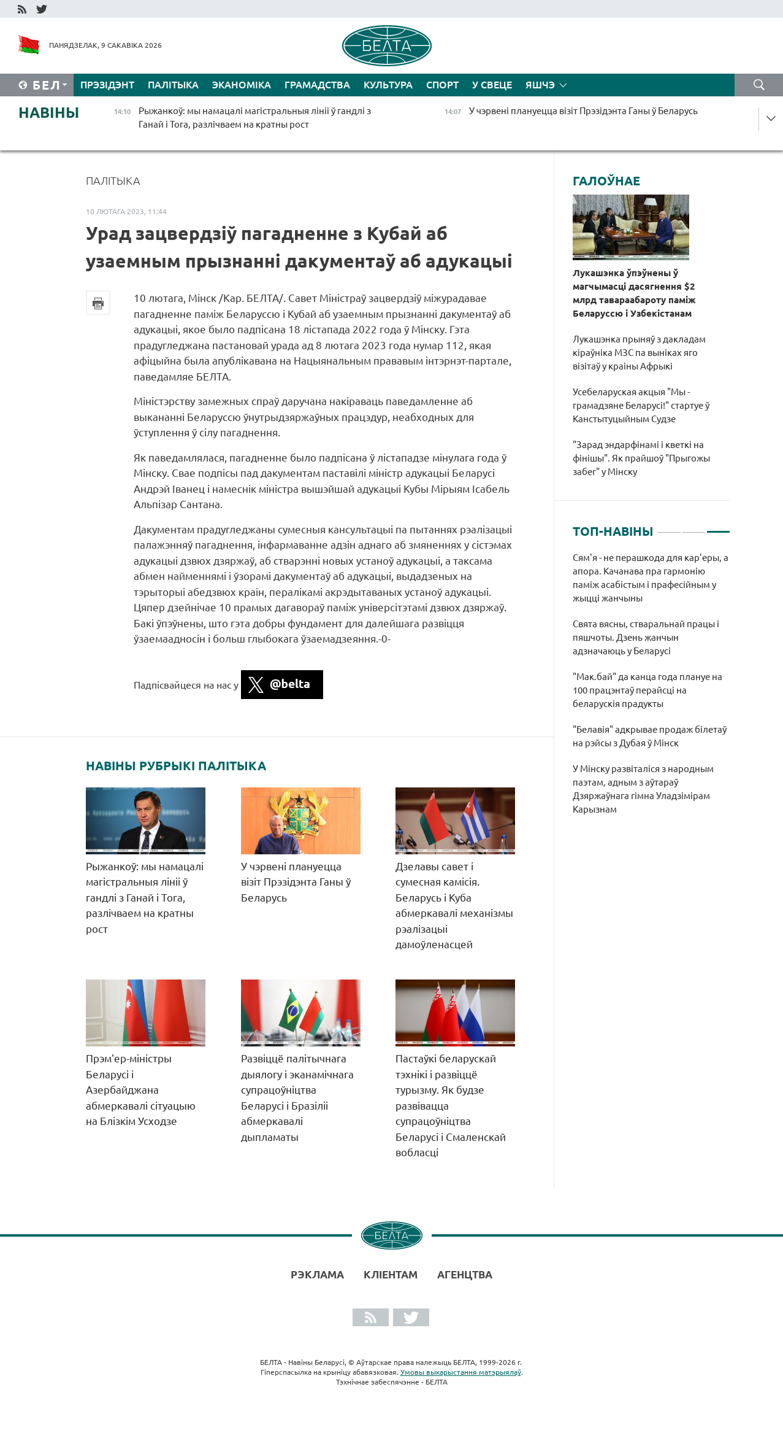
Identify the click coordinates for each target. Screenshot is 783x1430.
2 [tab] (693, 526)
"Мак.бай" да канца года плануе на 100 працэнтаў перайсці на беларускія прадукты (647, 690)
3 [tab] (718, 526)
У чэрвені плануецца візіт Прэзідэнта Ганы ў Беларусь (296, 881)
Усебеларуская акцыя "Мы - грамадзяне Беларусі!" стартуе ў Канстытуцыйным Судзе (641, 405)
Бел (46, 85)
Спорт (442, 84)
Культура (388, 84)
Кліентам (391, 1274)
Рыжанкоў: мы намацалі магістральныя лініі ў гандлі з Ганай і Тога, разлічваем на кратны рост (145, 897)
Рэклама (317, 1274)
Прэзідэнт (107, 84)
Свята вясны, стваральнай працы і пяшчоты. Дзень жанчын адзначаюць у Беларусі (646, 637)
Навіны (48, 112)
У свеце (492, 84)
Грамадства (317, 84)
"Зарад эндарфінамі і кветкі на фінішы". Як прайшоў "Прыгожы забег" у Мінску (641, 458)
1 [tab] (669, 526)
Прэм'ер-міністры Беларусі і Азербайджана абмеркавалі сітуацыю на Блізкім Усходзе (141, 1090)
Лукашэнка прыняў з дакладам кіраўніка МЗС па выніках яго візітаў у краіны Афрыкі (639, 352)
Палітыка (173, 84)
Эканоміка (241, 84)
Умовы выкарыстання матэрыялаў (460, 1372)
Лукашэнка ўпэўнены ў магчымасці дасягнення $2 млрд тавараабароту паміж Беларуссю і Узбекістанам (634, 293)
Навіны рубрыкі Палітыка (176, 766)
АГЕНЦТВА (464, 1274)
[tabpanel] (651, 690)
